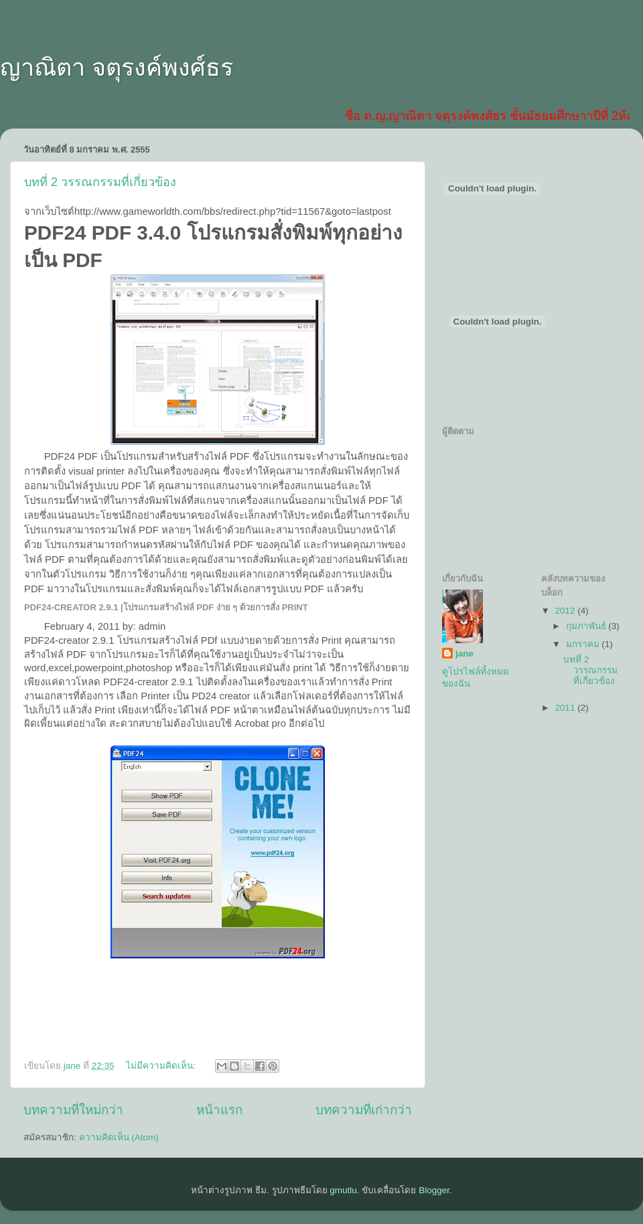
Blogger (434, 1190)
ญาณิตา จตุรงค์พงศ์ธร (116, 67)
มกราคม (584, 644)
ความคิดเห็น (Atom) (119, 1137)
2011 (566, 708)
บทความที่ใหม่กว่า (73, 1110)
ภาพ (378, 544)
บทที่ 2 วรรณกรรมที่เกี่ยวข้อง (100, 182)
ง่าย (179, 574)
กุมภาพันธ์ (587, 626)
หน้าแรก (219, 1110)
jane (464, 653)
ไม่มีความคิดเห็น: (162, 1066)
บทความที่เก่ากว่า (363, 1110)
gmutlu (343, 1190)
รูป (94, 485)
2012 (566, 611)
